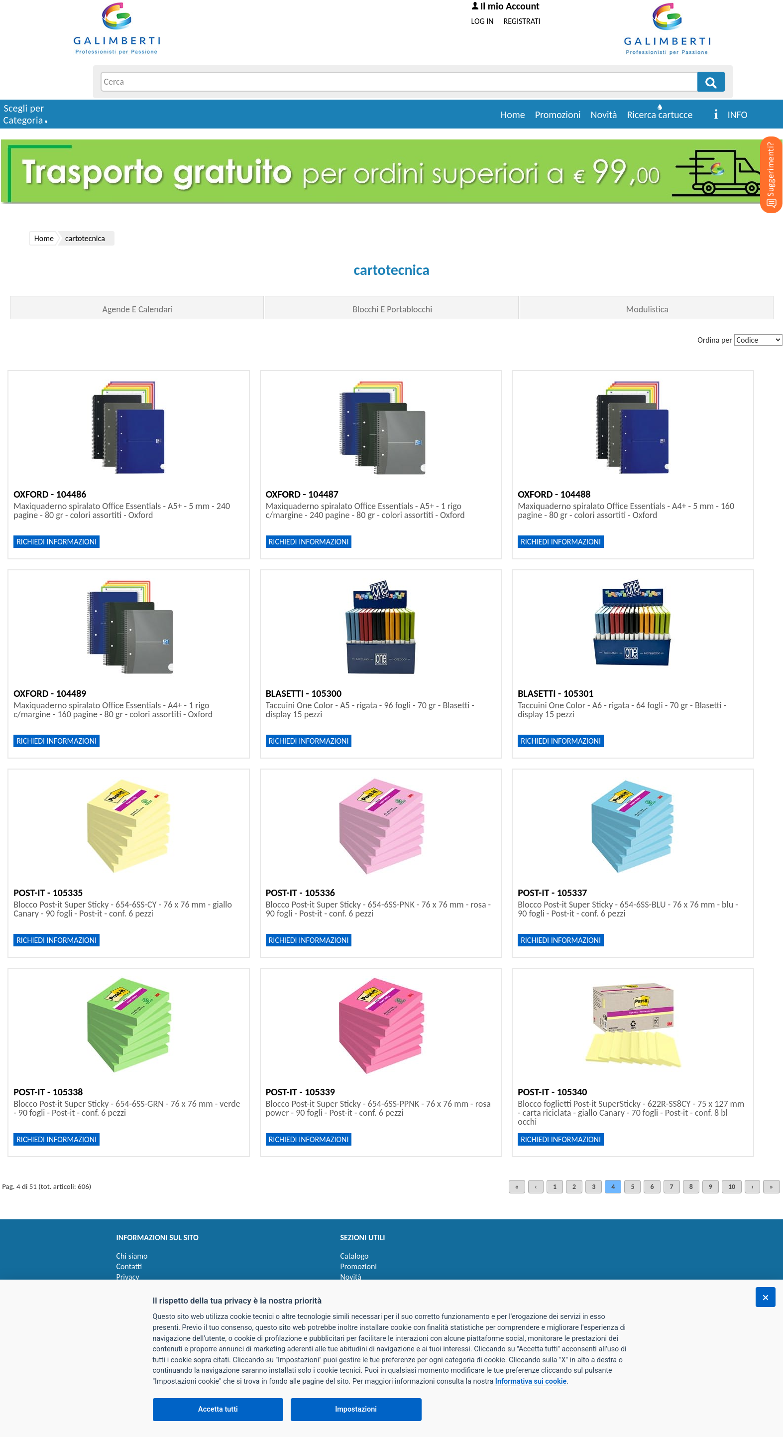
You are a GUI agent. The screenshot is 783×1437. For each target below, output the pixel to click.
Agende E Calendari (137, 309)
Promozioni (558, 115)
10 (731, 1186)
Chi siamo (132, 1256)
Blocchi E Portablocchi (392, 309)
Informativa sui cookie (530, 1381)
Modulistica (647, 309)
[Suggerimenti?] (763, 159)
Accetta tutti (218, 1409)
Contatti (129, 1266)
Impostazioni (356, 1409)
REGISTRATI (522, 21)
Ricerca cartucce (660, 115)
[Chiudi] (766, 1297)
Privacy (127, 1277)
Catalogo (354, 1256)
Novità (604, 115)
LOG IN (482, 21)
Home (513, 115)
